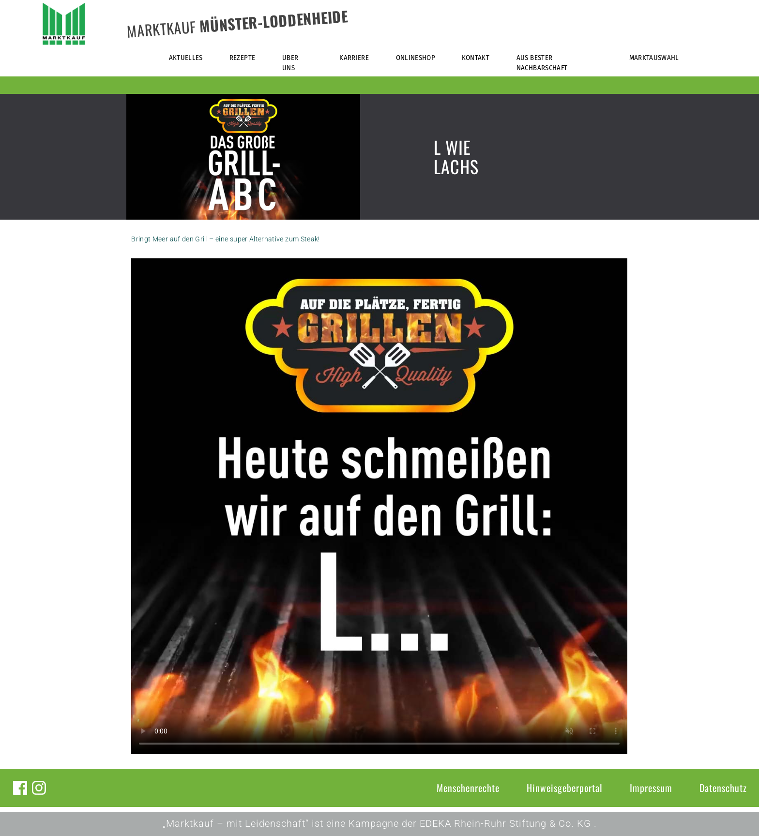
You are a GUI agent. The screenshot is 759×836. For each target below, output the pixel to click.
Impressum (651, 787)
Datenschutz (723, 787)
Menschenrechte (468, 787)
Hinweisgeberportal (565, 787)
